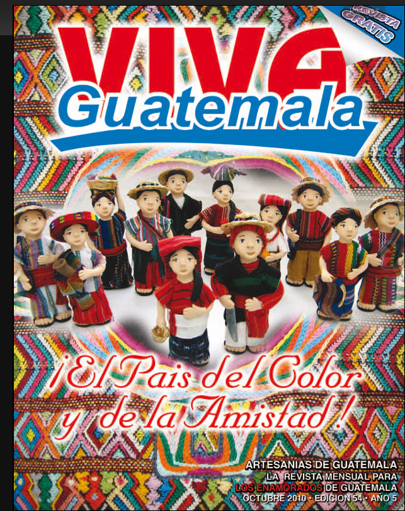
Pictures (364, 10)
